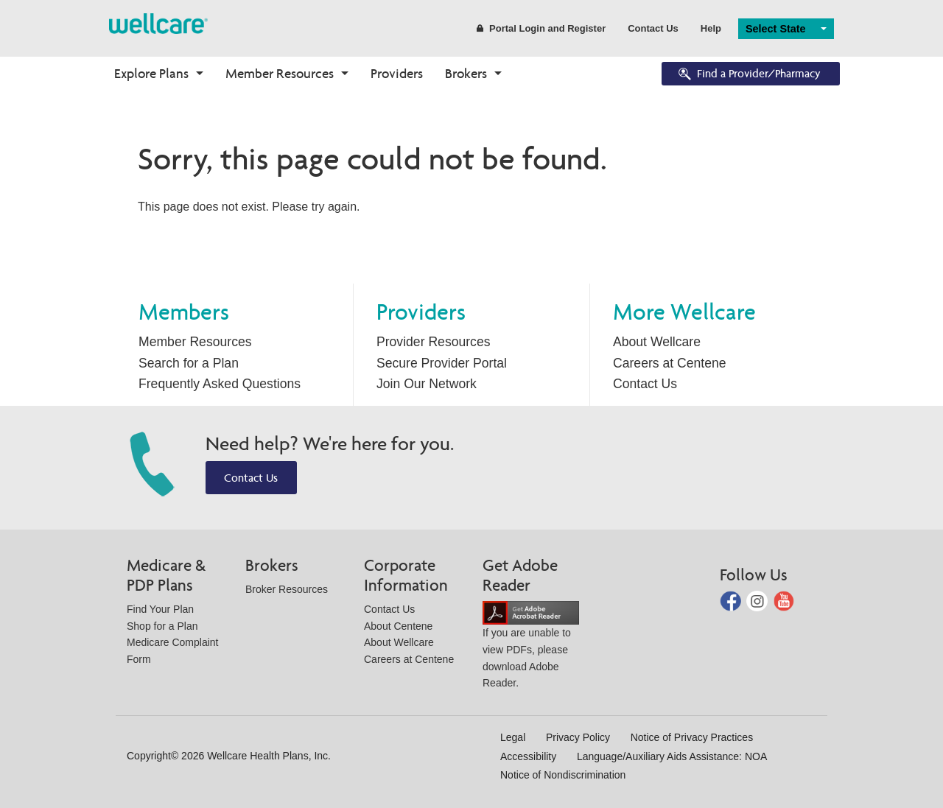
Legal (512, 737)
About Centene (398, 626)
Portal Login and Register (541, 28)
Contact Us (653, 28)
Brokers (466, 73)
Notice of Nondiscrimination (562, 775)
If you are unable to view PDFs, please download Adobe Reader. (531, 647)
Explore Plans (151, 73)
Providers (397, 73)
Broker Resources (286, 589)
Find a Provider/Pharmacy (748, 75)
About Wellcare (657, 341)
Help (711, 28)
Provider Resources (433, 341)
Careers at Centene (669, 363)
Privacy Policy (578, 737)
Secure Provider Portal (441, 363)
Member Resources (279, 73)
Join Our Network (426, 383)
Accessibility (528, 756)
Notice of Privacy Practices (692, 737)
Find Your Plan (160, 609)
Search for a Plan (189, 363)
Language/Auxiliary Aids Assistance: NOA (672, 756)
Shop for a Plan (162, 626)
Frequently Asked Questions (220, 383)
